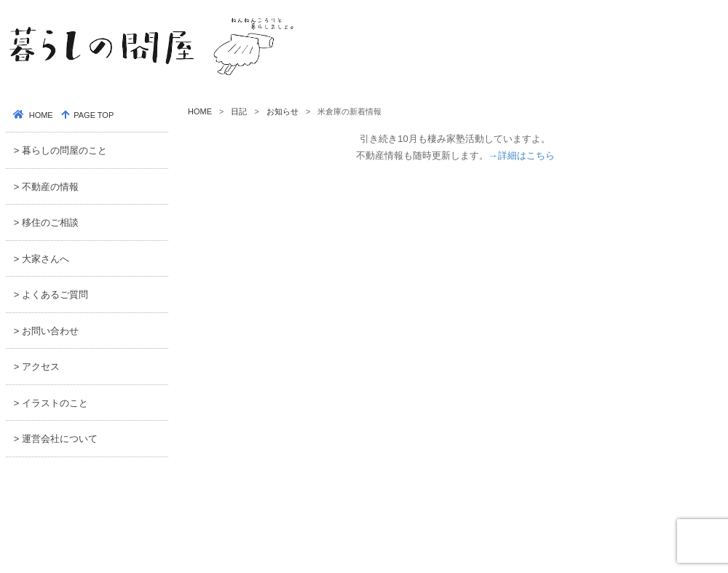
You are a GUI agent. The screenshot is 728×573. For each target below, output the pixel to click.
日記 (239, 111)
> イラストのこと (51, 403)
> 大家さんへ (41, 258)
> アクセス (37, 366)
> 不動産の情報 (46, 186)
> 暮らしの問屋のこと (60, 150)
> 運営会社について (56, 438)
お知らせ (282, 111)
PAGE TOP (92, 115)
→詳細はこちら (521, 155)
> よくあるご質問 (51, 294)
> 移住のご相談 (46, 222)
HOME (200, 111)
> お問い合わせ (46, 330)
